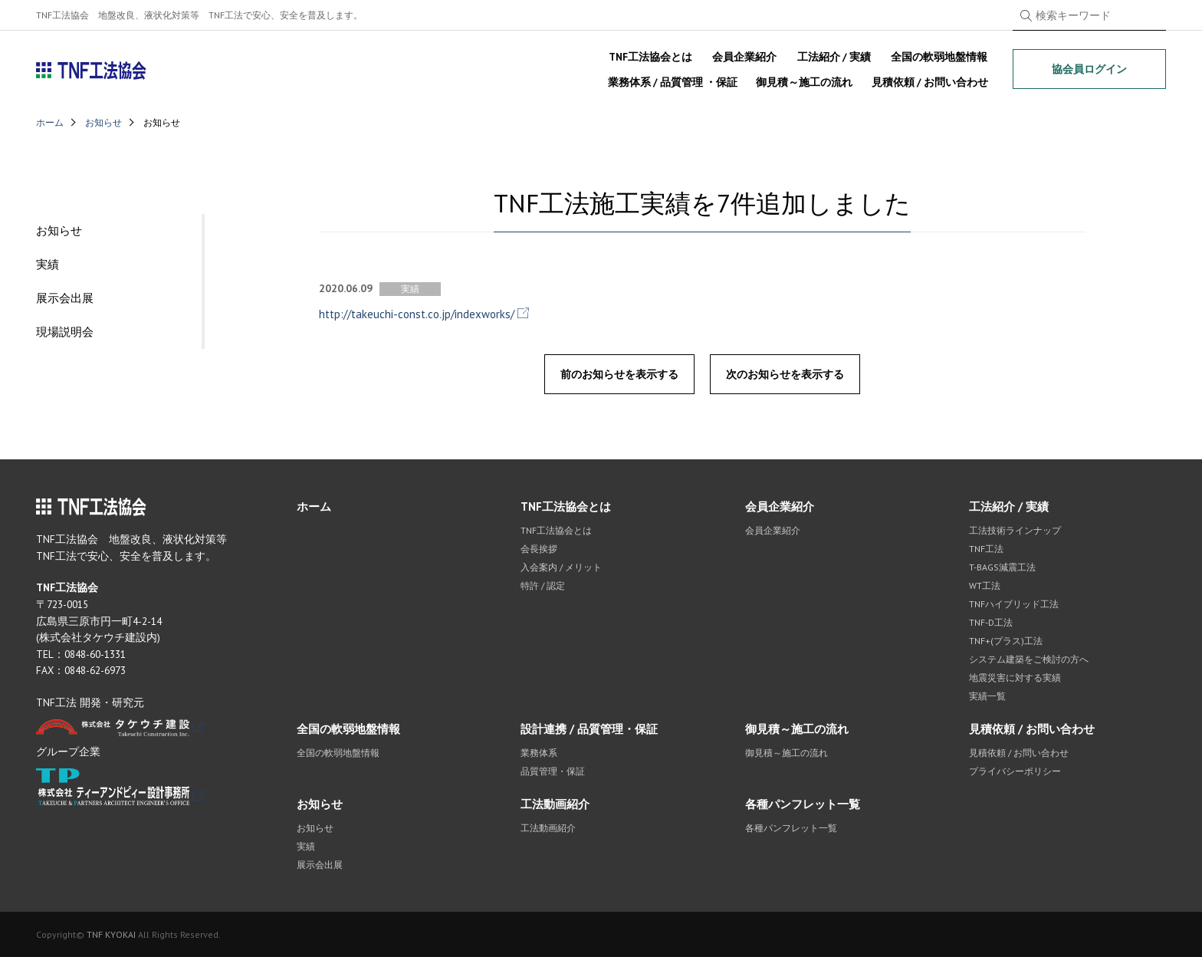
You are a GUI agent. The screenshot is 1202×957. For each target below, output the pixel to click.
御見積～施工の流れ (804, 82)
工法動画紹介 (555, 804)
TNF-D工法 (991, 622)
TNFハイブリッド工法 (1014, 604)
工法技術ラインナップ (1015, 530)
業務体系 (539, 752)
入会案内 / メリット (561, 567)
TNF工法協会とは (650, 57)
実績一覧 (987, 696)
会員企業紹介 (744, 57)
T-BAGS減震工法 (1002, 567)
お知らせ (103, 122)
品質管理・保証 (553, 771)
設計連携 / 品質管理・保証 (589, 729)
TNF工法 (986, 548)
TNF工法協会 (91, 70)
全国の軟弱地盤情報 (939, 57)
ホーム (50, 122)
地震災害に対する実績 (1015, 677)
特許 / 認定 (543, 585)
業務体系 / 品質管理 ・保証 (672, 82)
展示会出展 (65, 298)
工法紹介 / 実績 (834, 57)
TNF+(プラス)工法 (1006, 640)
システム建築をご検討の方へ (1029, 659)
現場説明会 (65, 331)
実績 (47, 264)
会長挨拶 (539, 548)
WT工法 (984, 585)
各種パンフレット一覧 (802, 804)
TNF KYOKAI (111, 934)
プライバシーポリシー (1015, 771)
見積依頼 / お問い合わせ (930, 82)
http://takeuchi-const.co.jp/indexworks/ (416, 314)
